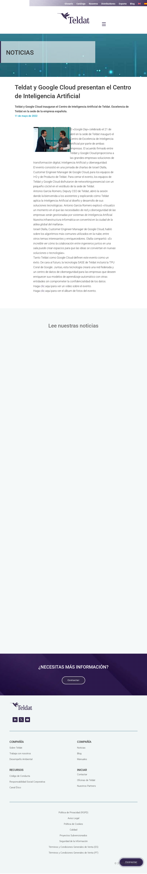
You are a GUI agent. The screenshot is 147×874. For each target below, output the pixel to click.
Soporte (123, 4)
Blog (132, 4)
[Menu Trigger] (104, 24)
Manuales (82, 759)
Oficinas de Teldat (86, 780)
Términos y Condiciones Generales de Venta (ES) (73, 847)
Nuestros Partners (86, 786)
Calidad (73, 829)
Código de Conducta (19, 776)
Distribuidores (108, 4)
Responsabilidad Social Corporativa (27, 781)
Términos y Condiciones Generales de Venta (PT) (73, 852)
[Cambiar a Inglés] (139, 4)
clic (42, 286)
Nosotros (93, 4)
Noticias (81, 747)
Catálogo (80, 4)
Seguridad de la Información (73, 841)
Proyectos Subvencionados (73, 835)
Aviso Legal (73, 818)
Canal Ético (15, 787)
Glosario (69, 4)
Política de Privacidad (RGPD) (73, 812)
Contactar (82, 774)
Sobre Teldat (15, 747)
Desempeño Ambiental (20, 759)
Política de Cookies (73, 824)
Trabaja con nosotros (20, 753)
